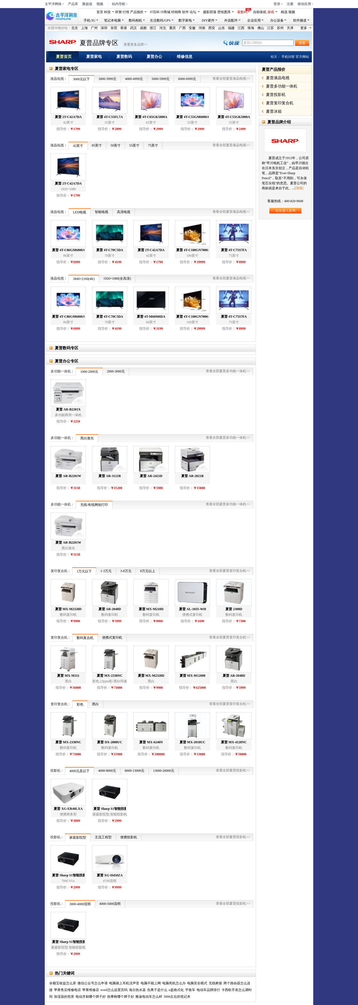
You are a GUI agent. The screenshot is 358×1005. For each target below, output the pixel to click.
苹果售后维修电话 (67, 990)
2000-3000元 (116, 371)
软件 (185, 12)
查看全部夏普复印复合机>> (229, 571)
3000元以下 (81, 79)
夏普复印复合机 (279, 103)
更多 (306, 27)
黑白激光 (87, 438)
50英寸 (115, 145)
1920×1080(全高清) (117, 278)
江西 (241, 28)
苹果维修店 (90, 990)
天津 (290, 28)
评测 (118, 12)
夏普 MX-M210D (151, 609)
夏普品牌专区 (99, 42)
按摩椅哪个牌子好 (120, 997)
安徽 (192, 28)
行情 (126, 12)
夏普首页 (67, 56)
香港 (123, 28)
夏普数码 (127, 56)
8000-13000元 (134, 771)
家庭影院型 (77, 837)
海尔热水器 (137, 990)
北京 (74, 28)
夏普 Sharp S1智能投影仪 (109, 809)
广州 (94, 28)
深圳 (104, 28)
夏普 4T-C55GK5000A (234, 117)
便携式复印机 (112, 638)
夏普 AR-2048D (109, 609)
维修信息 (188, 56)
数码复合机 (85, 638)
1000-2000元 (89, 372)
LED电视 (79, 212)
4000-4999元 (134, 79)
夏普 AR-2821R (192, 476)
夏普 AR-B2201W (68, 476)
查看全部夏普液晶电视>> (231, 79)
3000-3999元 (107, 79)
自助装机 (260, 12)
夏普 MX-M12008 (192, 676)
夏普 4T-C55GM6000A (192, 117)
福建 (231, 28)
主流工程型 (103, 837)
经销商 (176, 12)
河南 (202, 28)
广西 (182, 28)
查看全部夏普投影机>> (233, 770)
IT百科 (155, 12)
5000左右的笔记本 (177, 997)
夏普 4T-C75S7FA (234, 250)
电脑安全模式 (197, 983)
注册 (290, 4)
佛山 (260, 28)
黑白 (95, 704)
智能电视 (101, 212)
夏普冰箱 (274, 111)
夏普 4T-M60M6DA (151, 317)
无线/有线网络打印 (94, 505)
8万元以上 (147, 571)
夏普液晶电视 (277, 78)
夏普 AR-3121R (109, 476)
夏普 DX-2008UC (109, 742)
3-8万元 (125, 571)
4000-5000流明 (110, 904)
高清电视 (123, 212)
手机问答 (288, 57)
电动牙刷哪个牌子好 (91, 997)
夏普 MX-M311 (68, 676)
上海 (84, 28)
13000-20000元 (163, 771)
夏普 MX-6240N (151, 742)
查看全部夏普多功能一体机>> (228, 371)
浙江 (153, 28)
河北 (162, 28)
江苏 (270, 28)
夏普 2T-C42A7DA (68, 117)
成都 (143, 28)
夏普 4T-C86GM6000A (68, 250)
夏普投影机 (276, 95)
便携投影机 (128, 837)
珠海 (251, 28)
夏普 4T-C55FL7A (109, 117)
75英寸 (153, 145)
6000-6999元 (187, 79)
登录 (277, 4)
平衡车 (190, 990)
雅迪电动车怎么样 (148, 997)
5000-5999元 (160, 79)
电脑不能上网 (151, 983)
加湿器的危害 (64, 997)
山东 (221, 28)
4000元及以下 (79, 771)
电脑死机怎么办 (174, 983)
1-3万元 (106, 571)
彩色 (80, 704)
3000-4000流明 (80, 904)
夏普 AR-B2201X (68, 409)
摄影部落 (209, 12)
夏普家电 (97, 56)
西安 (211, 28)
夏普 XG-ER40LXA (68, 809)
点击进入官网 (285, 211)
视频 (99, 4)
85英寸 (97, 145)
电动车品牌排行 (208, 990)
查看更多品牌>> (136, 44)
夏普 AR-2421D (151, 476)
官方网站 (302, 57)
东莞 (113, 28)
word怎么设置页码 (114, 990)
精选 (284, 12)
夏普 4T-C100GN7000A (192, 250)
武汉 (133, 28)
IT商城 (165, 12)
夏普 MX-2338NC (110, 676)
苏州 (280, 28)
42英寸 (78, 146)
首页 (99, 12)
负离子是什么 (157, 990)
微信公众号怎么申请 (92, 983)
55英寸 (134, 145)
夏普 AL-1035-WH (192, 609)
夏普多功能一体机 (281, 86)
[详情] (299, 188)
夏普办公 (158, 56)
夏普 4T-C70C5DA (109, 250)
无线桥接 (215, 983)
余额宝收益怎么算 (62, 983)
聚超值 (87, 4)
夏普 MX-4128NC (234, 742)
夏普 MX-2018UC (192, 742)
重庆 (172, 28)
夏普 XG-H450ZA (110, 875)
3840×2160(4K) (84, 279)
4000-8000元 (107, 771)
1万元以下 (84, 571)
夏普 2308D (233, 609)
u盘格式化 (176, 990)
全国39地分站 (58, 28)
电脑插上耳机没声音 (124, 983)
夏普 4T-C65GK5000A (151, 117)
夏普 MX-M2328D (68, 609)
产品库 (73, 4)
